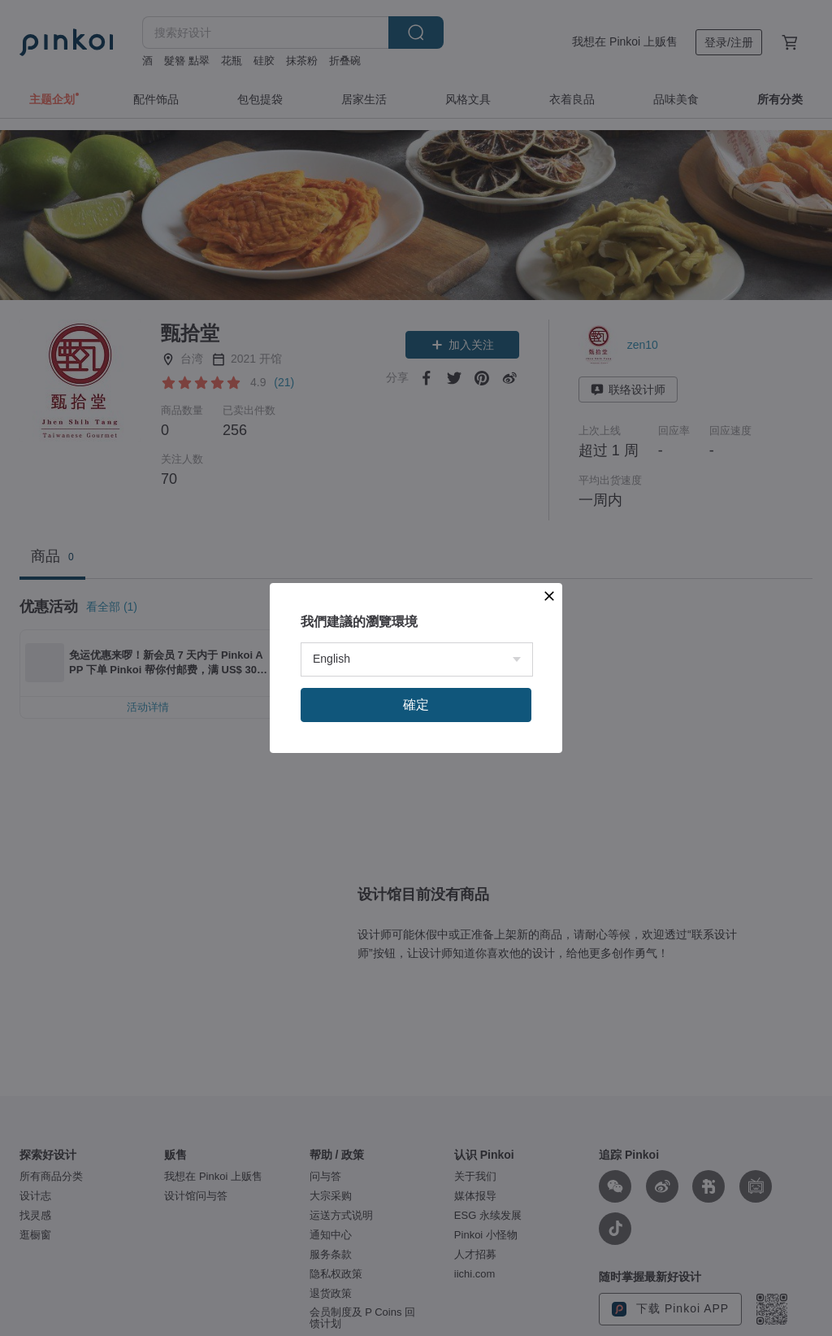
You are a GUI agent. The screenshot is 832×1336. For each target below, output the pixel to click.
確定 (416, 705)
